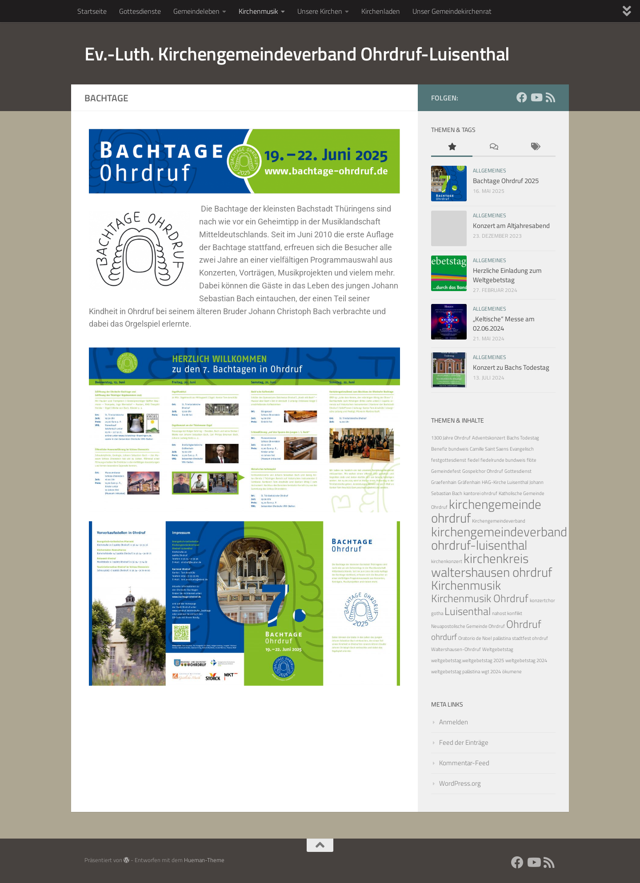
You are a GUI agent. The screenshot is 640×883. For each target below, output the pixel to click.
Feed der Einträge (463, 742)
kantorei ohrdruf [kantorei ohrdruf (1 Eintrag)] (480, 493)
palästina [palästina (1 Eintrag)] (502, 638)
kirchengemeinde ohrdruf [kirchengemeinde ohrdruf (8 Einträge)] (486, 510)
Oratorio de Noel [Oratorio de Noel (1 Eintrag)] (475, 638)
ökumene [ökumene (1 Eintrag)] (512, 671)
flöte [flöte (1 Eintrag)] (531, 459)
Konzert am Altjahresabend (511, 225)
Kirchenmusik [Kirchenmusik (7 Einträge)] (466, 585)
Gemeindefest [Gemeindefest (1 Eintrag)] (446, 471)
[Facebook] (521, 97)
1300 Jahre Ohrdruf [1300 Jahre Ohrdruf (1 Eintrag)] (451, 437)
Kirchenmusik (258, 11)
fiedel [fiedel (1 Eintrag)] (473, 459)
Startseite (92, 11)
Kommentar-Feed (464, 763)
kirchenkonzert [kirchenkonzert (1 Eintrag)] (446, 561)
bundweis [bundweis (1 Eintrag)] (458, 448)
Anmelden (453, 722)
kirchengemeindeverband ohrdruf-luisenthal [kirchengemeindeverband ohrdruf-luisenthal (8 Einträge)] (499, 538)
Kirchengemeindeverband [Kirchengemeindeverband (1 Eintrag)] (498, 520)
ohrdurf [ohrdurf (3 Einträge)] (444, 636)
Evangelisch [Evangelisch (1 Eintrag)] (522, 448)
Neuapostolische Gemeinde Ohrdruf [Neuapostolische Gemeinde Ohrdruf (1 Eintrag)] (468, 626)
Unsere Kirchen (319, 11)
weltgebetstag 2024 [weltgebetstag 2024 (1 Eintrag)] (526, 660)
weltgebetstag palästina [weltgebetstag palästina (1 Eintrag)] (455, 671)
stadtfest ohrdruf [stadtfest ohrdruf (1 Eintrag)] (530, 638)
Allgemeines (489, 170)
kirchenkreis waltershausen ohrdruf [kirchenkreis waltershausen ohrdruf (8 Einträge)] (491, 565)
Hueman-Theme (204, 859)
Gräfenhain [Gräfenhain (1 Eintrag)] (469, 482)
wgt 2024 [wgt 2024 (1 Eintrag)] (491, 671)
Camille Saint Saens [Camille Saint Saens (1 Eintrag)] (489, 448)
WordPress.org (460, 783)
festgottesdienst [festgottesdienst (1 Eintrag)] (448, 459)
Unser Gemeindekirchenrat (452, 11)
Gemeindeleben (196, 11)
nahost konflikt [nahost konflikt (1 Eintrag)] (507, 613)
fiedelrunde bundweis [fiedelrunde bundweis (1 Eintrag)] (502, 459)
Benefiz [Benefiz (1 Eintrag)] (439, 448)
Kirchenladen (380, 11)
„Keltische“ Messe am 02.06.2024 (504, 323)
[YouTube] (536, 97)
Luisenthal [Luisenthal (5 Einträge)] (467, 611)
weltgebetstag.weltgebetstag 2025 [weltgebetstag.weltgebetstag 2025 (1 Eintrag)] (467, 660)
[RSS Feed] (550, 97)
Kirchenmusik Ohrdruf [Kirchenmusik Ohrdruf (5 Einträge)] (479, 598)
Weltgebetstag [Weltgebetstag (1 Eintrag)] (497, 649)
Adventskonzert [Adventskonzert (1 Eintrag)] (488, 437)
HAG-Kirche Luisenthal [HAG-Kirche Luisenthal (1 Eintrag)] (505, 482)
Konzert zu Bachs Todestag (511, 367)
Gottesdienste (140, 11)
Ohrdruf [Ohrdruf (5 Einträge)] (523, 623)
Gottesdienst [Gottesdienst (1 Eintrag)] (518, 471)
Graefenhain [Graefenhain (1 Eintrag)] (443, 482)
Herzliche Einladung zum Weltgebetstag (507, 275)
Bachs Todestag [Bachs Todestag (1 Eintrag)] (523, 437)
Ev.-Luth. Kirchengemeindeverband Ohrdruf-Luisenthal (297, 53)
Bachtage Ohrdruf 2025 (506, 181)
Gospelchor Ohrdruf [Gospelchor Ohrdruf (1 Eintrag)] (482, 471)
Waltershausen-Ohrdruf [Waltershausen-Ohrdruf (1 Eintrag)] (456, 649)
